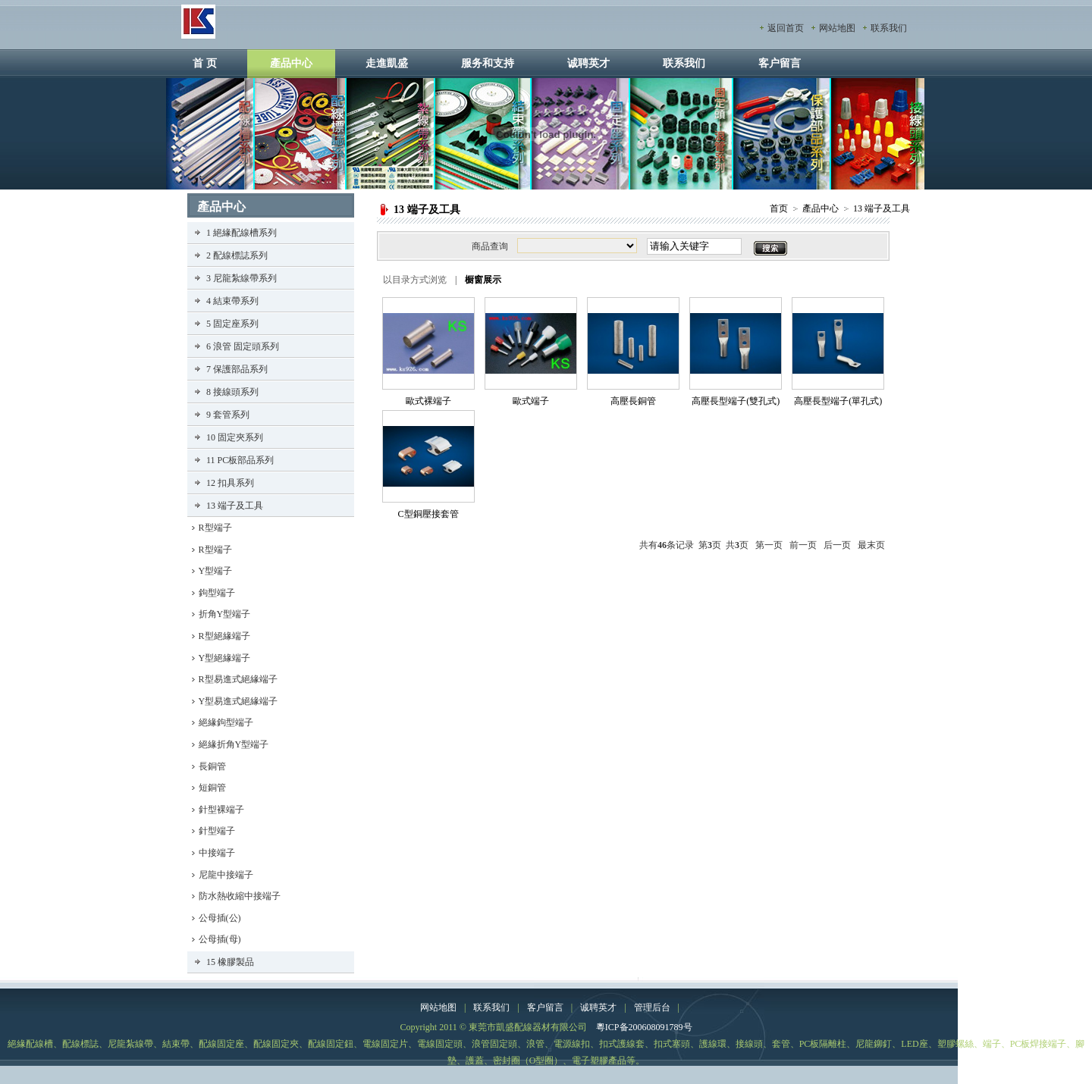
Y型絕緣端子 (225, 658)
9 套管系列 (227, 414)
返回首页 (785, 28)
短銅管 (212, 787)
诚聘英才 (588, 63)
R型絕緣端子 (224, 636)
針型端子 (217, 831)
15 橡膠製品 (230, 962)
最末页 (871, 545)
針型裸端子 (221, 809)
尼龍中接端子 (226, 874)
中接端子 (217, 852)
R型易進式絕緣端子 (238, 679)
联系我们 (889, 28)
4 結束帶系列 (232, 301)
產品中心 (291, 63)
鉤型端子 (217, 592)
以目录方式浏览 (415, 279)
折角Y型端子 (225, 614)
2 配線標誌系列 (237, 255)
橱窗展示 (483, 279)
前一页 (803, 545)
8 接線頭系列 (232, 392)
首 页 (205, 63)
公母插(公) (220, 918)
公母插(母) (220, 939)
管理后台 (652, 1007)
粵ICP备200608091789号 (644, 1027)
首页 (779, 208)
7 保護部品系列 (237, 369)
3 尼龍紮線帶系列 (241, 278)
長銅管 (212, 766)
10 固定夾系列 (234, 437)
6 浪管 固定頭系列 (242, 346)
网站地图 (837, 28)
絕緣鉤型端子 (226, 722)
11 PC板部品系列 (240, 460)
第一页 (769, 545)
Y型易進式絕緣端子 (238, 701)
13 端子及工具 (881, 208)
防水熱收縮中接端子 (240, 896)
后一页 (837, 545)
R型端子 (215, 527)
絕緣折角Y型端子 (234, 744)
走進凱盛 (387, 63)
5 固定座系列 (232, 323)
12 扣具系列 (230, 483)
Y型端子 (216, 570)
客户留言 (779, 63)
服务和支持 (487, 63)
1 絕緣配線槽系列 (241, 232)
